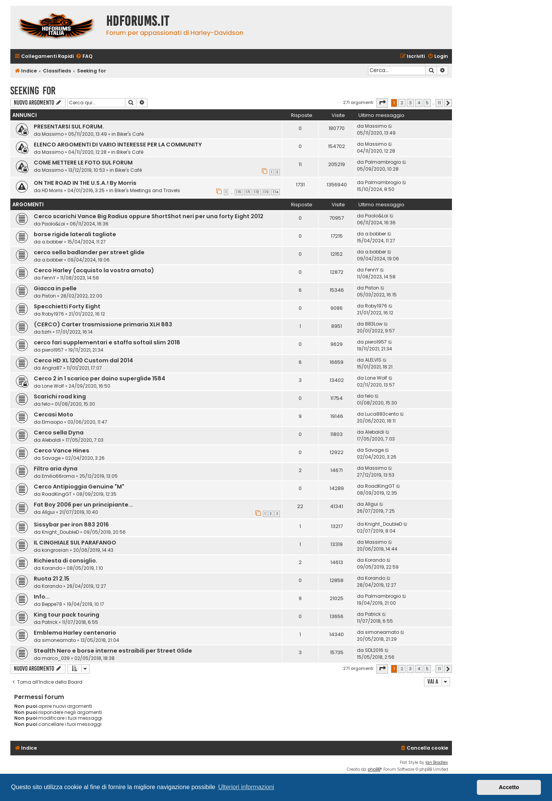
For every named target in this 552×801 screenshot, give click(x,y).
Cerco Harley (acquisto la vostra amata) (94, 270)
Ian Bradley (437, 762)
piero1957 (53, 350)
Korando (52, 568)
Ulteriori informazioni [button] (246, 787)
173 (266, 192)
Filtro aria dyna (55, 468)
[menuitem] (84, 56)
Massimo (53, 134)
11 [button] (439, 103)
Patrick (50, 622)
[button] (382, 102)
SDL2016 (374, 650)
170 (239, 192)
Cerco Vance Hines (61, 450)
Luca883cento (382, 414)
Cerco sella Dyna (59, 432)
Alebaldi (51, 440)
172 (256, 192)
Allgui (48, 512)
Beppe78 (52, 604)
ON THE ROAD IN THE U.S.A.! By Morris (85, 183)
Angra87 (52, 368)
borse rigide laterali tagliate (75, 234)
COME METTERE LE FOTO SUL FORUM (83, 162)
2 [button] (402, 103)
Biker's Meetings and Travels (147, 190)
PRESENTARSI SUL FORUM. (69, 126)
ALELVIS (373, 360)
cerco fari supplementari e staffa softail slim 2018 (107, 342)
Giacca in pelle (55, 288)
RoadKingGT (57, 494)
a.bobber (52, 241)
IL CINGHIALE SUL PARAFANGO (75, 542)
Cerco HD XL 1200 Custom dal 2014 (83, 360)
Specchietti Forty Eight (67, 306)
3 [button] (410, 103)
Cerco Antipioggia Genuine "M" (79, 486)
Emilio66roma (58, 476)
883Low (374, 324)
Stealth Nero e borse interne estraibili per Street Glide (113, 651)
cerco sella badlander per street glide (89, 252)
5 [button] (427, 103)
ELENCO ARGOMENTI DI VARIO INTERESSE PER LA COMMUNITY (118, 144)
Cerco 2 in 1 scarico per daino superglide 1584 (99, 378)
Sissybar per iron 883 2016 (71, 524)
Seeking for (33, 91)
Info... (42, 596)
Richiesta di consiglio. (65, 560)
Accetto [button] (509, 787)
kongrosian (55, 550)
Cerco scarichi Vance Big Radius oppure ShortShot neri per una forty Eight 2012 (148, 216)
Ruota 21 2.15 (51, 578)
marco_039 (56, 658)
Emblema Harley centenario (75, 633)
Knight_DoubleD (60, 532)
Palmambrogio (383, 162)
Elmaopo (52, 422)
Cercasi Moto (53, 414)
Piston (49, 296)
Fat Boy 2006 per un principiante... (83, 504)
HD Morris (52, 190)
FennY (49, 278)
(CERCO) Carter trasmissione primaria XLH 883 (103, 324)
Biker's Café (130, 134)
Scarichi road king (60, 396)
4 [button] (418, 103)
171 (248, 192)
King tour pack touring (66, 614)
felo (46, 404)
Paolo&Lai (53, 223)
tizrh (46, 332)
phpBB (374, 769)
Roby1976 (53, 314)
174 (275, 192)
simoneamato (59, 640)
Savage (51, 458)
